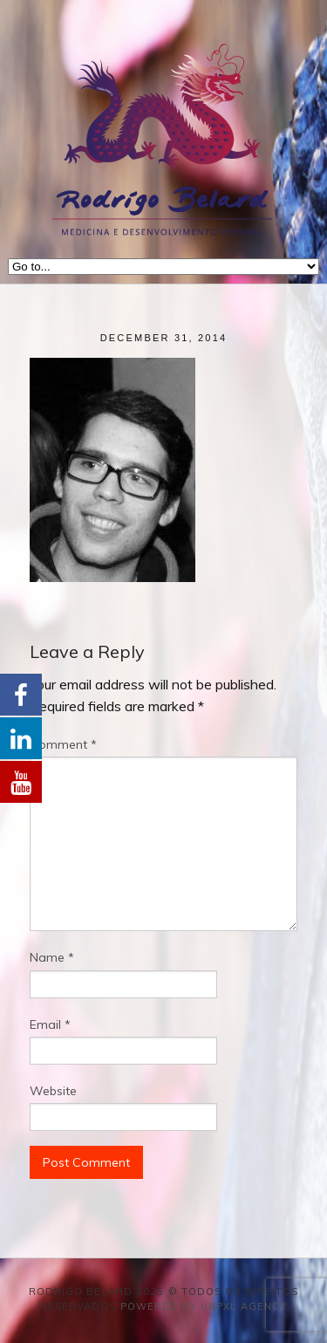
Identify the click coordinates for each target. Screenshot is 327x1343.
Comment (63, 744)
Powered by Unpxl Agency (203, 1306)
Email (50, 1024)
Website (53, 1091)
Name (52, 957)
